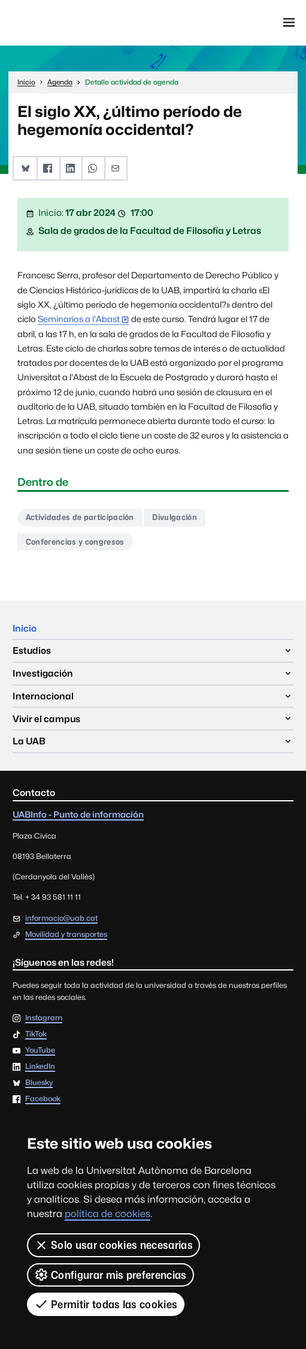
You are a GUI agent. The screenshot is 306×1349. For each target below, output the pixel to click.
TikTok (36, 1034)
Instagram (43, 1018)
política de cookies (107, 1213)
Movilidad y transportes (66, 934)
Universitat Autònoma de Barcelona (64, 22)
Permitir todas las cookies (105, 1304)
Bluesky (39, 1083)
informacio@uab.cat (61, 918)
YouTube (40, 1051)
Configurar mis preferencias (110, 1274)
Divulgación (175, 517)
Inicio (25, 628)
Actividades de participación (80, 517)
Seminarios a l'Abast (79, 319)
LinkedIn (40, 1067)
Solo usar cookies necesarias (113, 1245)
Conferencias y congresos (75, 541)
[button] (25, 168)
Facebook (42, 1100)
